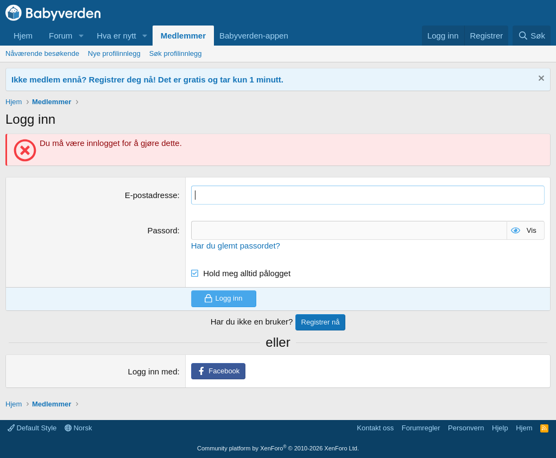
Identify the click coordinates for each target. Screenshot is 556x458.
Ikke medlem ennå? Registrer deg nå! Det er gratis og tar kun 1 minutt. (147, 79)
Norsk (78, 428)
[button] (81, 36)
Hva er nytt (116, 35)
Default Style (32, 428)
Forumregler (421, 428)
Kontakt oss (375, 428)
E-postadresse (151, 195)
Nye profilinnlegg (114, 53)
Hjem (23, 35)
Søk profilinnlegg (175, 53)
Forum (60, 35)
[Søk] (532, 36)
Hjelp (500, 428)
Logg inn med (153, 371)
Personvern (466, 428)
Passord (162, 230)
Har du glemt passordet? (235, 245)
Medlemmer (183, 35)
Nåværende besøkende (42, 53)
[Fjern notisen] (540, 79)
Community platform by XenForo (278, 448)
